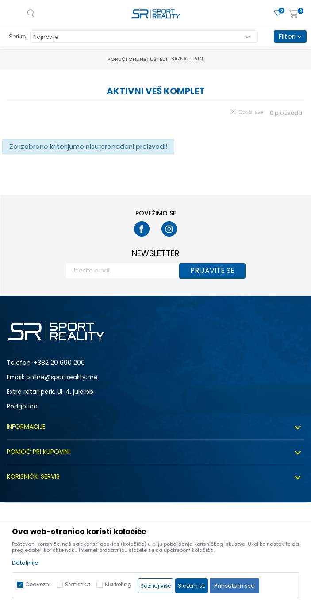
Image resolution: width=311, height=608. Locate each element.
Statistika (77, 584)
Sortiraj (18, 36)
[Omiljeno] (277, 13)
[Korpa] (293, 14)
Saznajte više (187, 59)
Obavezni (37, 584)
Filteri (290, 36)
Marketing (118, 584)
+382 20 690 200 (59, 362)
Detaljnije (25, 563)
